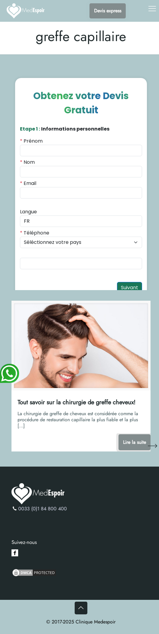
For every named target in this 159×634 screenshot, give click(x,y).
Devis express (107, 10)
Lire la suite (134, 442)
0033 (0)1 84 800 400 (42, 508)
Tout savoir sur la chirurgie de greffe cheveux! (76, 402)
